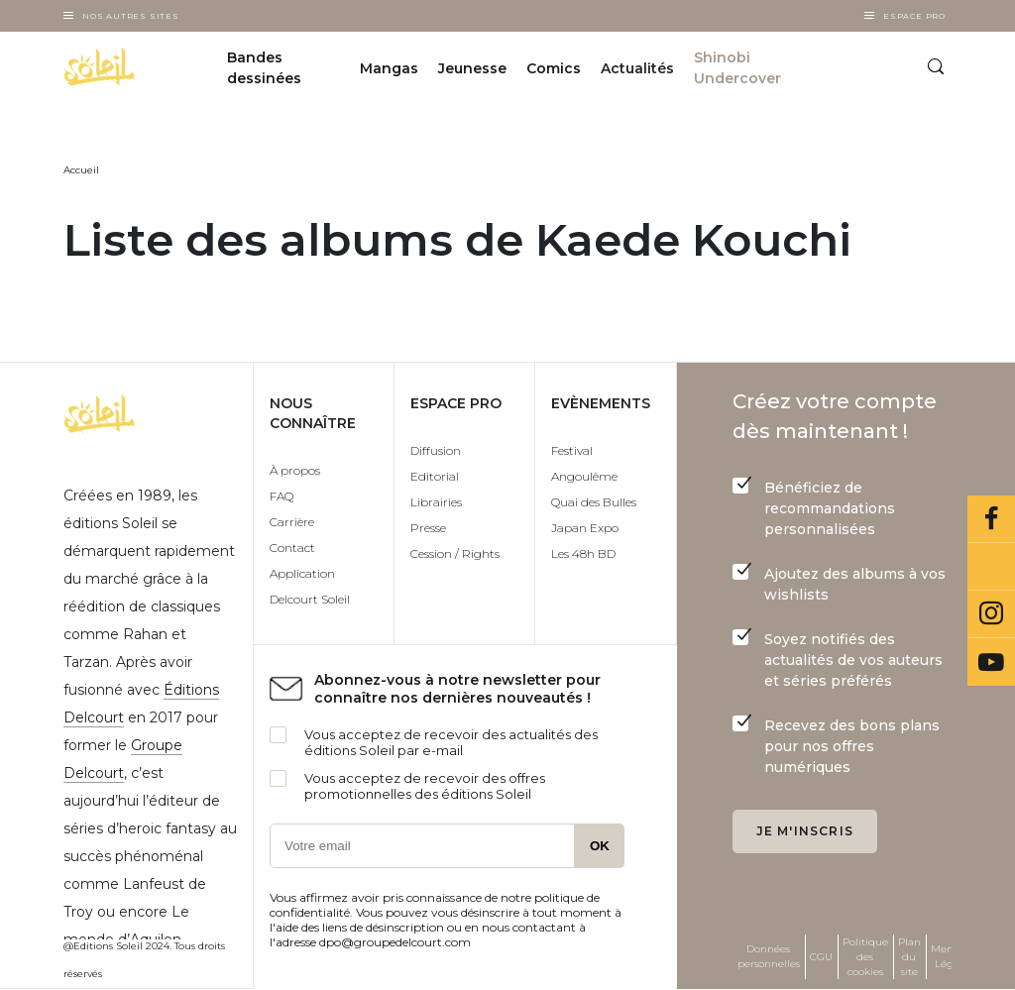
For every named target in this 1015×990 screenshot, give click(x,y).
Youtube (991, 662)
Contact (292, 547)
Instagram (991, 614)
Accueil (81, 170)
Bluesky (991, 567)
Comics (553, 68)
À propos (295, 470)
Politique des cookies (865, 956)
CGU (821, 956)
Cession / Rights (455, 553)
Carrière (292, 521)
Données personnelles (768, 956)
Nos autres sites (130, 16)
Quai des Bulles (593, 502)
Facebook (991, 519)
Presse (428, 527)
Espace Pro (914, 16)
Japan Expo (585, 527)
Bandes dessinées (264, 68)
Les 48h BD (583, 553)
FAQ (281, 496)
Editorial (434, 476)
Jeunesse (472, 68)
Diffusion (435, 450)
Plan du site (909, 956)
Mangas (389, 68)
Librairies (436, 502)
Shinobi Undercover (737, 68)
